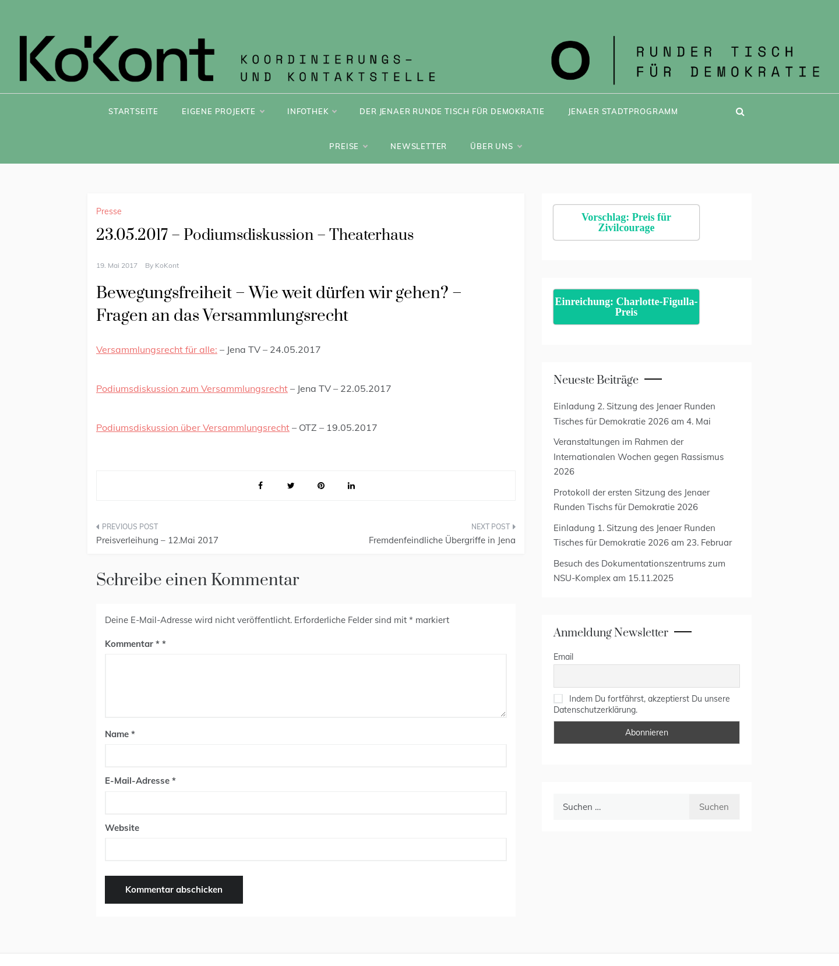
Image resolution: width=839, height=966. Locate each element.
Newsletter (418, 146)
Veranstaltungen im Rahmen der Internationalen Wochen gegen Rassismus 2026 (639, 456)
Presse (109, 211)
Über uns (495, 146)
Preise (348, 146)
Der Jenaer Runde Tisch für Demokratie (452, 111)
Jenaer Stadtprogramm (623, 111)
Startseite (133, 111)
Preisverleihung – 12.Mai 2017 (157, 540)
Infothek (311, 111)
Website (122, 827)
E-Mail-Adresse (140, 780)
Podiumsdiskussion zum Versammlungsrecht (192, 388)
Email (563, 657)
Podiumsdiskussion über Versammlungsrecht (193, 427)
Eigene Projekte (223, 111)
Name (120, 733)
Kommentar (132, 643)
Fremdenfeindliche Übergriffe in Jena (442, 540)
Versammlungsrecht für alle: (156, 349)
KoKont (167, 265)
